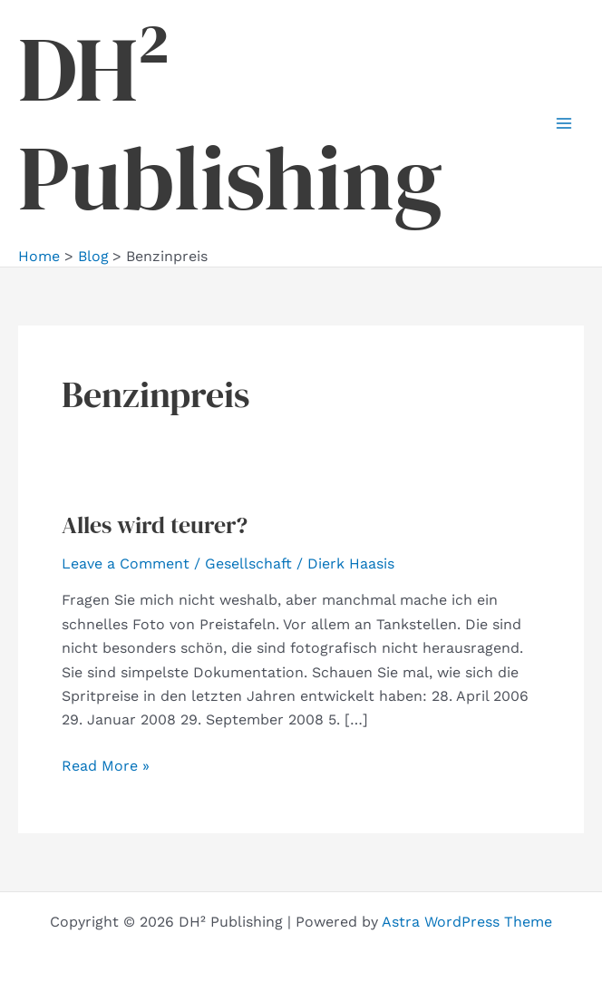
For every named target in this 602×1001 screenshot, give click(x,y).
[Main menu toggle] (564, 123)
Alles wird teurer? (155, 525)
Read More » (106, 766)
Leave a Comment (125, 563)
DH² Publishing (230, 123)
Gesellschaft (248, 563)
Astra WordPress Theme (467, 921)
